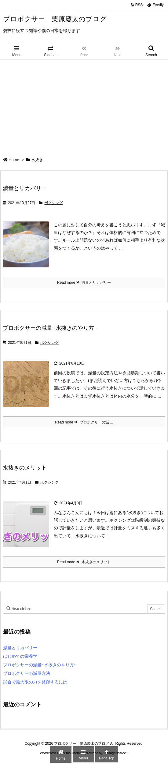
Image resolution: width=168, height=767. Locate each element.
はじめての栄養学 (20, 656)
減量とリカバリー (25, 188)
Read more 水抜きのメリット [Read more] (84, 562)
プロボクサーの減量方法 (26, 673)
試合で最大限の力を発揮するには (35, 681)
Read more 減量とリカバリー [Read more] (84, 282)
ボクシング (53, 203)
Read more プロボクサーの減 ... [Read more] (84, 422)
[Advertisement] (84, 105)
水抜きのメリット (25, 468)
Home (14, 159)
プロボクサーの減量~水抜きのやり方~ (50, 328)
